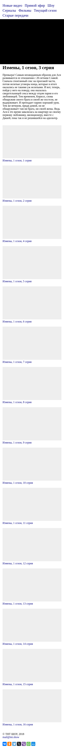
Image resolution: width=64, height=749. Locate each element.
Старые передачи (15, 15)
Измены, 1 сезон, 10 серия (32, 481)
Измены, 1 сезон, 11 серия (32, 521)
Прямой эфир (35, 5)
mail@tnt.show (11, 737)
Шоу (51, 5)
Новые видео (12, 5)
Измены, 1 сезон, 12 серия (32, 562)
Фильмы (25, 10)
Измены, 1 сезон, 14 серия (32, 642)
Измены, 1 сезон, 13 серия (32, 602)
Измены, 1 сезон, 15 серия (32, 683)
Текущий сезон (45, 10)
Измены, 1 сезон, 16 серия (32, 723)
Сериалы (9, 10)
